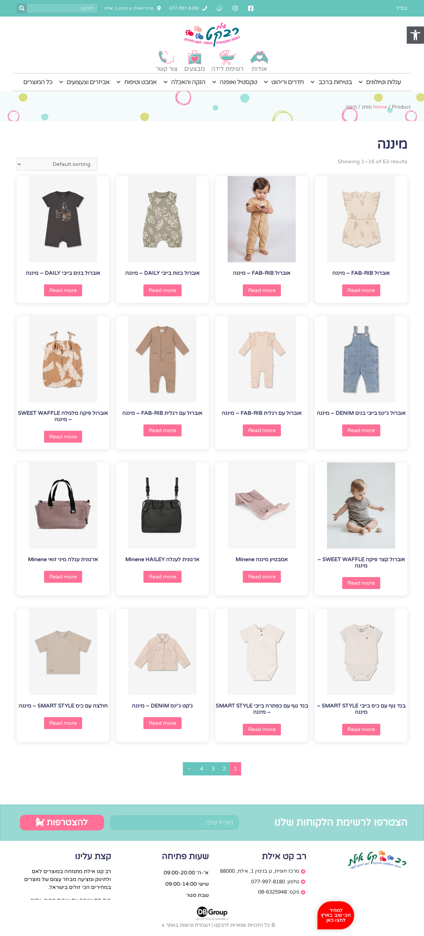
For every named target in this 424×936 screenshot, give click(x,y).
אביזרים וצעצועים (84, 81)
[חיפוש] (22, 8)
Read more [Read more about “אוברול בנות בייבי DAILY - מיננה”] (162, 290)
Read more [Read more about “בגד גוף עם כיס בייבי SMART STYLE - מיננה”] (361, 729)
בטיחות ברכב (330, 81)
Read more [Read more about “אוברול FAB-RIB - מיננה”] (361, 290)
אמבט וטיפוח (136, 81)
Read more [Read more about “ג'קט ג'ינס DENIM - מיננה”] (162, 723)
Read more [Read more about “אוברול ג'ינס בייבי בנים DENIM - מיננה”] (361, 430)
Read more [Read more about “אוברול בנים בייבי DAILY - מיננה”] (63, 290)
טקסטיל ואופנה (234, 81)
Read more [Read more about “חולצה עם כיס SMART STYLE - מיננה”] (63, 723)
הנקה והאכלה (184, 81)
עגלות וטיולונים (379, 81)
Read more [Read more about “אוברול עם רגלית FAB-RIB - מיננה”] (262, 430)
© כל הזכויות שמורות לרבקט (244, 925)
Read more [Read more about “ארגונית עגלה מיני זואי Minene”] (63, 576)
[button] (415, 35)
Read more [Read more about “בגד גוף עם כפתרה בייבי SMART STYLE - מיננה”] (262, 729)
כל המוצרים (37, 82)
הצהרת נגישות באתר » (186, 925)
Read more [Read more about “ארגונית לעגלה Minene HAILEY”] (162, 576)
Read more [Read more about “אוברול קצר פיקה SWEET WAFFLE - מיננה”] (361, 583)
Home (380, 107)
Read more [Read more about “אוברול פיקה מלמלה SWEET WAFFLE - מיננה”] (63, 436)
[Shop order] (57, 164)
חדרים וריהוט (284, 81)
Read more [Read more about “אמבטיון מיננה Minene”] (262, 576)
